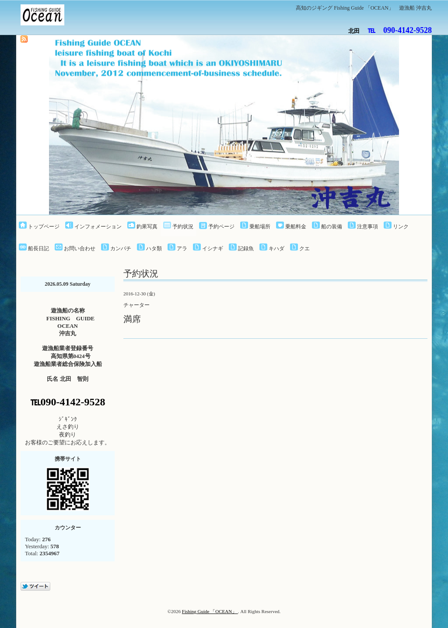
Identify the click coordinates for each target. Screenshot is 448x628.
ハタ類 (154, 248)
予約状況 (182, 227)
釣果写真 (147, 227)
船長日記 (38, 248)
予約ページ (221, 227)
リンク (401, 227)
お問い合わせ (79, 248)
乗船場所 (259, 227)
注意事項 (367, 227)
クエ (304, 248)
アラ (182, 248)
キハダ (276, 248)
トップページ (44, 227)
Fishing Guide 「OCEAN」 (210, 611)
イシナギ (212, 248)
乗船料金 (295, 227)
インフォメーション (98, 227)
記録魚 (246, 248)
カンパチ (120, 248)
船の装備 (331, 227)
